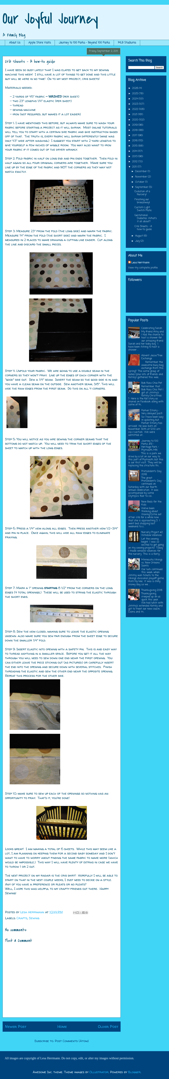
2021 (135, 114)
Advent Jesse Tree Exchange (151, 357)
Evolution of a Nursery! (142, 193)
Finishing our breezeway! (142, 201)
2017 (135, 135)
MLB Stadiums (127, 43)
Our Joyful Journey (50, 19)
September (142, 187)
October (140, 182)
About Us (14, 43)
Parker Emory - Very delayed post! (151, 412)
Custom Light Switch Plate (143, 209)
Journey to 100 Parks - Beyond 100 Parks (84, 43)
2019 (135, 125)
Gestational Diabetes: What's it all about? (146, 218)
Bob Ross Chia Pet (151, 383)
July (138, 241)
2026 (135, 88)
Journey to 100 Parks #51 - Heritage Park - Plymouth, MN (150, 445)
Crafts (22, 918)
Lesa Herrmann (140, 263)
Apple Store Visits (39, 43)
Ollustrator (99, 1072)
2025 (135, 94)
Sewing (34, 918)
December (141, 171)
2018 (135, 130)
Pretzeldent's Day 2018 (151, 472)
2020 (135, 120)
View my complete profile (143, 268)
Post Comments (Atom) (72, 1041)
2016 (135, 141)
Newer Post (15, 1026)
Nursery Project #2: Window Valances (152, 533)
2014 (135, 151)
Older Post (108, 1026)
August (139, 236)
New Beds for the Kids (151, 503)
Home (62, 1026)
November (141, 177)
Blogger (134, 1072)
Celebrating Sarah (151, 328)
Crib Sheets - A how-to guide (143, 228)
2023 (135, 104)
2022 (135, 109)
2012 (135, 162)
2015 (135, 146)
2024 (135, 99)
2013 (135, 156)
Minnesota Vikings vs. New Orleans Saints (152, 563)
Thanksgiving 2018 (151, 590)
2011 (135, 167)
